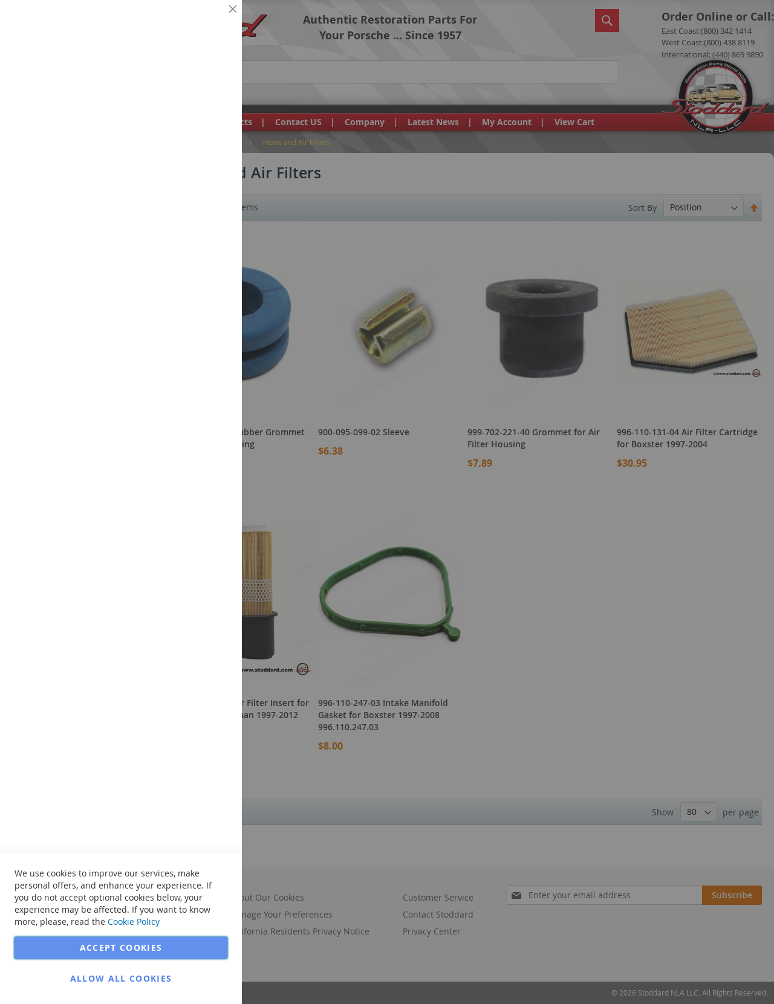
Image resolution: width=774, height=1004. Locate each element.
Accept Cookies (121, 947)
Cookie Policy (134, 921)
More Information (192, 93)
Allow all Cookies (121, 978)
